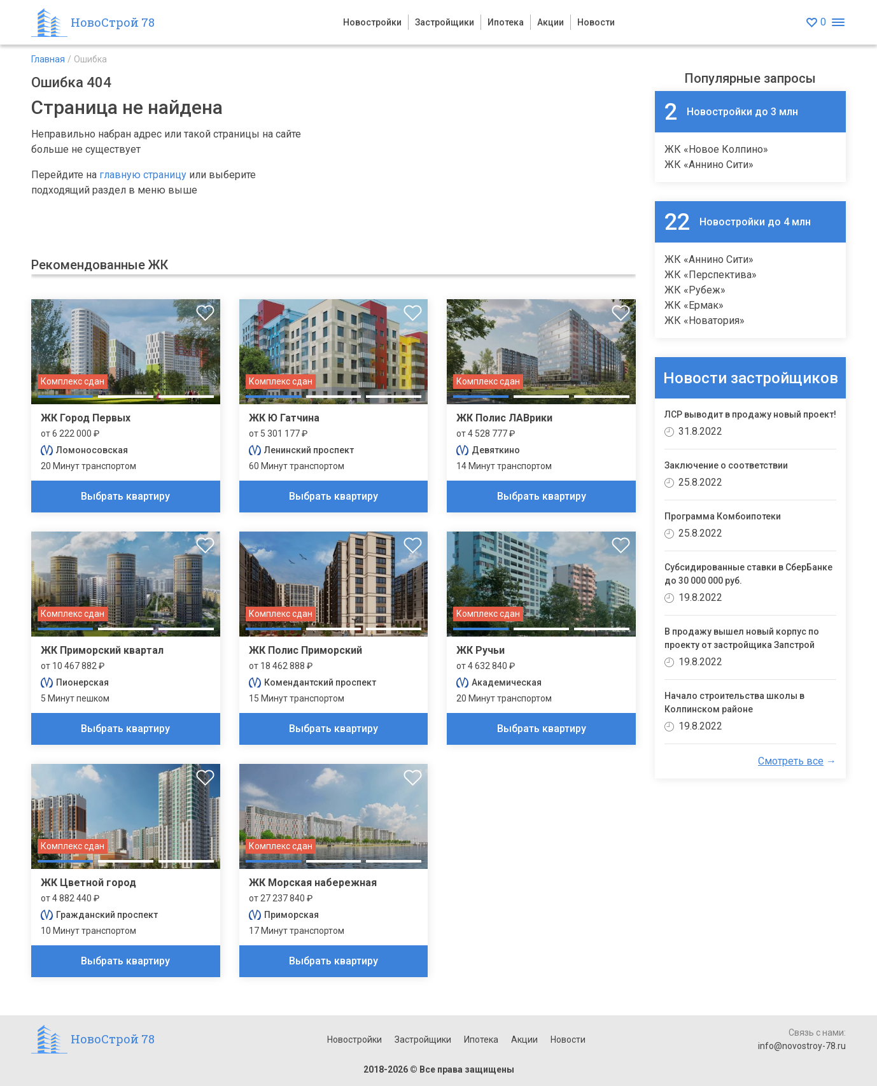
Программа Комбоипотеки (722, 516)
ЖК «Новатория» (704, 320)
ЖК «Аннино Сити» (709, 165)
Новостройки (372, 22)
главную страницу (142, 175)
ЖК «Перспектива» (710, 275)
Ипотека (506, 22)
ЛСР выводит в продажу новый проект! (750, 414)
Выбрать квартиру (125, 496)
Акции (550, 22)
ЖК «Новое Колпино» (716, 149)
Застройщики (444, 22)
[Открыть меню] (838, 23)
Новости (596, 22)
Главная (48, 59)
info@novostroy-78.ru (802, 1046)
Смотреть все (791, 761)
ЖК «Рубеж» (695, 290)
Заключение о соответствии (726, 465)
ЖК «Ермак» (694, 305)
